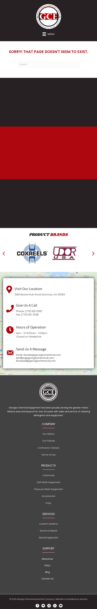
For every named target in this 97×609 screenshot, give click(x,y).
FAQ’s (47, 565)
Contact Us (47, 578)
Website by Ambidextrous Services (71, 599)
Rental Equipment (48, 537)
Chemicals (48, 475)
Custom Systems (48, 523)
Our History (48, 433)
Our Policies (48, 440)
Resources (47, 558)
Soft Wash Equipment (48, 482)
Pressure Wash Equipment (48, 489)
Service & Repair (48, 530)
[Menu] (48, 34)
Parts (48, 503)
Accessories (48, 496)
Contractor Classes (48, 447)
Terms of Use (48, 454)
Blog (47, 572)
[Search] (48, 64)
